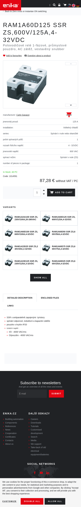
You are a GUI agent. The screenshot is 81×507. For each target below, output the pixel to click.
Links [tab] (10, 305)
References (10, 425)
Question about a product (39, 55)
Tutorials (35, 425)
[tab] (20, 297)
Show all (40, 277)
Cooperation (10, 433)
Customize (9, 501)
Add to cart (60, 193)
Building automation (14, 418)
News (7, 429)
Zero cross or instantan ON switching (29, 11)
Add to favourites (14, 55)
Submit (56, 393)
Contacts (9, 440)
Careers (34, 418)
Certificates (10, 436)
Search (34, 436)
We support (36, 443)
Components (11, 422)
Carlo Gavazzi (22, 115)
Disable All (33, 501)
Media (33, 440)
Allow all (56, 501)
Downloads (36, 422)
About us (9, 443)
